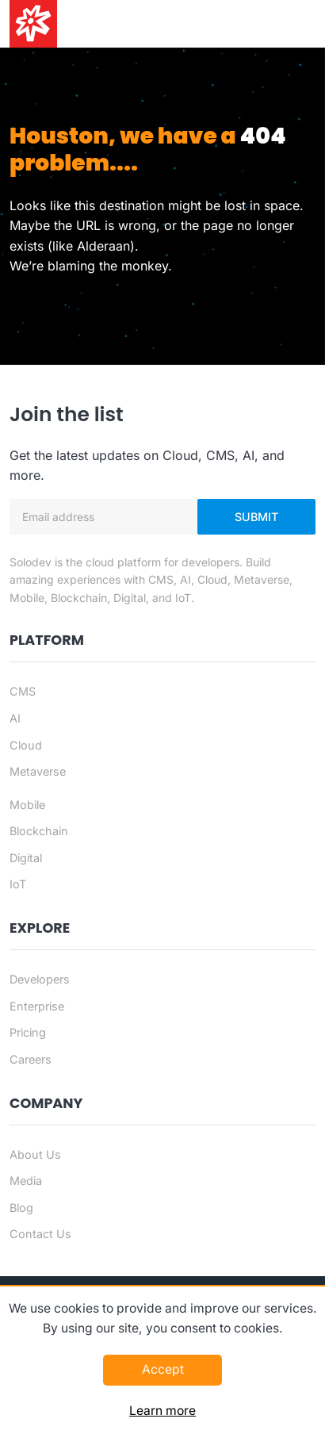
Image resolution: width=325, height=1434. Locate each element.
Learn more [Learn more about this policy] (162, 1410)
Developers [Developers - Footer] (40, 979)
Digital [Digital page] (26, 858)
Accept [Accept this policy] (163, 1369)
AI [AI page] (15, 718)
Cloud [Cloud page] (26, 745)
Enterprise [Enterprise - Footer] (37, 1006)
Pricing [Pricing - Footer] (28, 1032)
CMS (23, 691)
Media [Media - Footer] (26, 1180)
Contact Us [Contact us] (40, 1233)
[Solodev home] (33, 24)
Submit (256, 516)
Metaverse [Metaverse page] (38, 771)
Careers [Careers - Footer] (31, 1059)
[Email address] (104, 517)
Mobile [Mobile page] (27, 804)
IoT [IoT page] (18, 884)
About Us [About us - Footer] (35, 1154)
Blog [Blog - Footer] (21, 1207)
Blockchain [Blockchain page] (39, 831)
